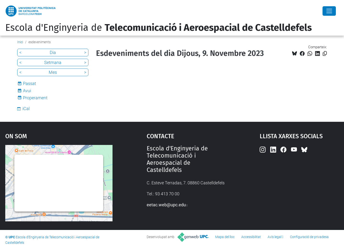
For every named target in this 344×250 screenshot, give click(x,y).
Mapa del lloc (225, 237)
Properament (35, 97)
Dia (53, 52)
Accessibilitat (251, 237)
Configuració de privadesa (309, 237)
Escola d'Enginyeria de (158, 27)
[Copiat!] (325, 53)
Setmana (52, 62)
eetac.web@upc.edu (166, 204)
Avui (27, 90)
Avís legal (274, 237)
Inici (20, 42)
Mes (53, 72)
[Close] (329, 11)
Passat (29, 83)
